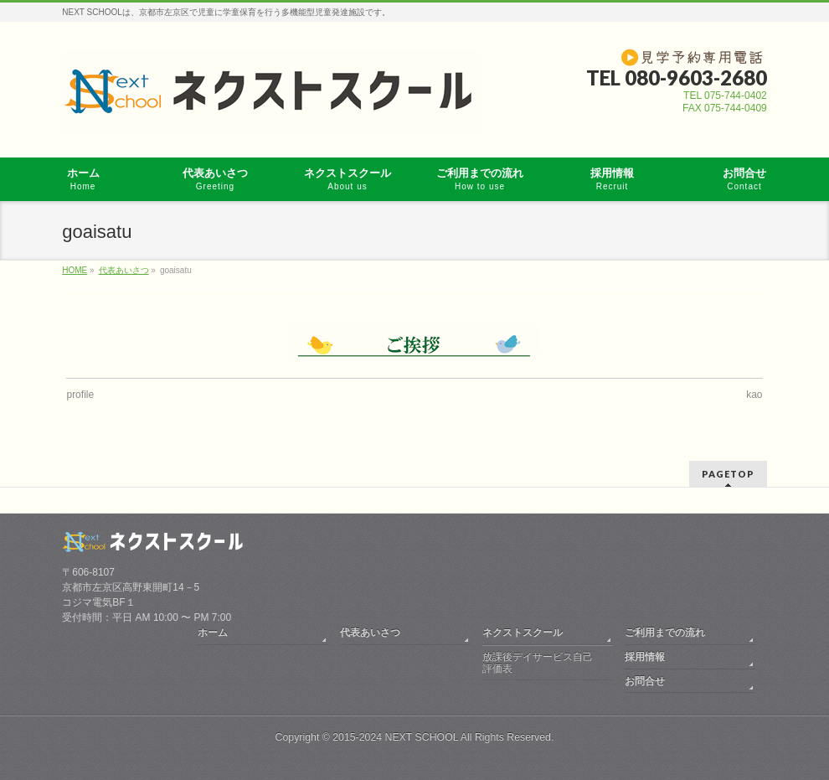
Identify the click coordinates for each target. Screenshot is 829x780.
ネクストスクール (522, 632)
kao (754, 394)
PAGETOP (728, 473)
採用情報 (645, 657)
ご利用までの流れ (665, 632)
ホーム (213, 632)
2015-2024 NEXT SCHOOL (395, 737)
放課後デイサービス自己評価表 (537, 662)
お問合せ (645, 681)
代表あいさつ (370, 632)
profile (80, 394)
